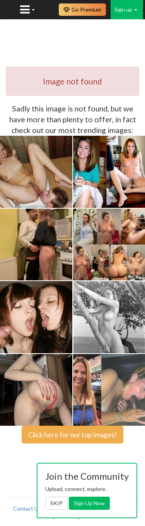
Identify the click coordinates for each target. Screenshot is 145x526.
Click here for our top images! (72, 434)
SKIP (56, 503)
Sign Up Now (89, 503)
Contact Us (27, 508)
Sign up (125, 9)
